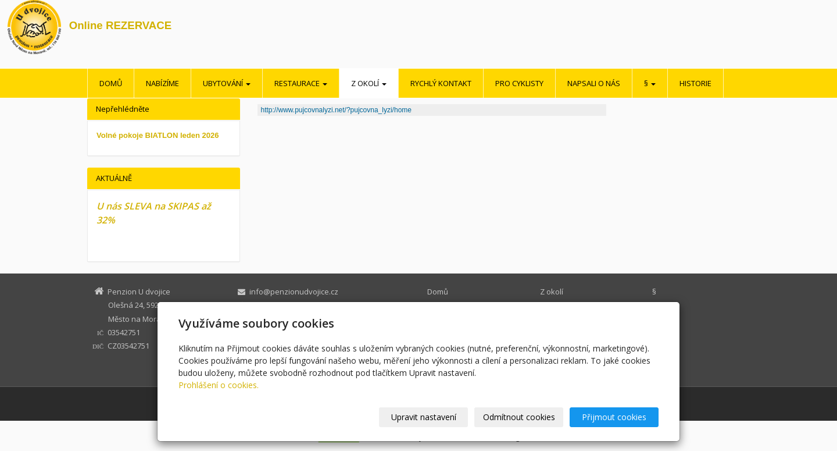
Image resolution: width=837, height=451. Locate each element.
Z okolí (369, 83)
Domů (110, 83)
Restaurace (300, 83)
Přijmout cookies (614, 416)
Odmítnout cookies (519, 416)
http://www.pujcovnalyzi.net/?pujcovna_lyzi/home (336, 110)
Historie (695, 83)
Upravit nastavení (423, 416)
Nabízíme (162, 83)
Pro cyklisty (519, 83)
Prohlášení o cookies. (218, 384)
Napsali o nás (593, 83)
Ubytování (227, 83)
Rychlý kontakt (440, 83)
